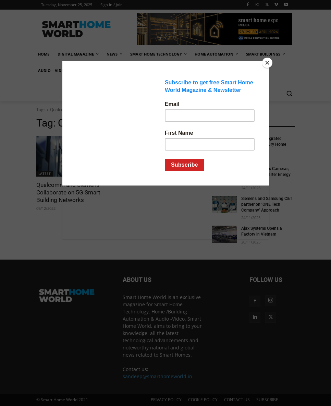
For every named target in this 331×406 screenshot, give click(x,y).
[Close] (267, 63)
